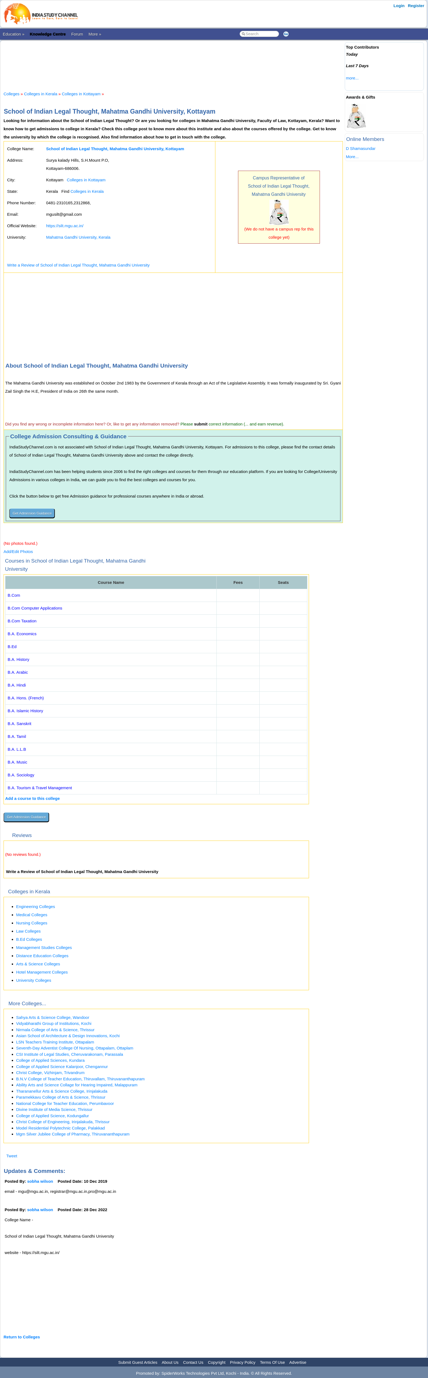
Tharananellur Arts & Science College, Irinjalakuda (61, 1091)
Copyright (216, 1362)
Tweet (11, 1156)
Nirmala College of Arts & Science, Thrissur (55, 1029)
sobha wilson (40, 1181)
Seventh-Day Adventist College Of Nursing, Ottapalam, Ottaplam (74, 1048)
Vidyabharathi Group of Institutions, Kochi (53, 1023)
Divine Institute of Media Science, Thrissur (54, 1109)
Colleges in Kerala (40, 93)
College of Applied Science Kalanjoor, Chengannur (62, 1066)
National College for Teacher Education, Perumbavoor (65, 1103)
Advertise (298, 1362)
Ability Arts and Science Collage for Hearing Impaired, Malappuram (76, 1085)
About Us (170, 1362)
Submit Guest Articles (137, 1362)
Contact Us (193, 1362)
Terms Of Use (272, 1362)
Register (416, 5)
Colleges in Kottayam (81, 93)
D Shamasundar (360, 148)
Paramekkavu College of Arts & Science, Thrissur (60, 1097)
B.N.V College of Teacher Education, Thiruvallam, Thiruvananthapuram (80, 1079)
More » (94, 34)
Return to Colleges (22, 1337)
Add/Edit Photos (18, 551)
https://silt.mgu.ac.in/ (65, 225)
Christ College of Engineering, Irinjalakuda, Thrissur (62, 1121)
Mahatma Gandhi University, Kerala (78, 237)
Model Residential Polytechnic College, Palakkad (60, 1128)
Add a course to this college (32, 798)
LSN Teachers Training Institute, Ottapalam (55, 1042)
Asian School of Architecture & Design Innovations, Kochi (68, 1035)
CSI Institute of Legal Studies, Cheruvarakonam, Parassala (69, 1054)
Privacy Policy (242, 1362)
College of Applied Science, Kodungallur (52, 1115)
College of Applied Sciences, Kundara (50, 1060)
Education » (13, 34)
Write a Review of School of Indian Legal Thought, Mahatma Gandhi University (78, 265)
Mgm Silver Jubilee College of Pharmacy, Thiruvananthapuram (72, 1134)
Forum (77, 34)
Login (399, 5)
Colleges (11, 93)
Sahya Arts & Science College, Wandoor (52, 1017)
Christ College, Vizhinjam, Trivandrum (50, 1072)
